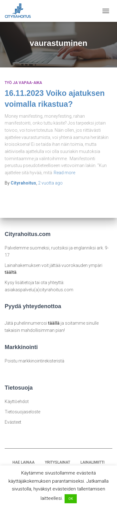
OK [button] (70, 499)
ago (50, 182)
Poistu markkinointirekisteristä (34, 360)
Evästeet (13, 422)
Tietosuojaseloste (22, 411)
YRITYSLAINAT (57, 462)
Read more (64, 172)
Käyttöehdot (17, 401)
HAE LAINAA (23, 462)
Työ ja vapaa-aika (23, 83)
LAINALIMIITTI (92, 462)
